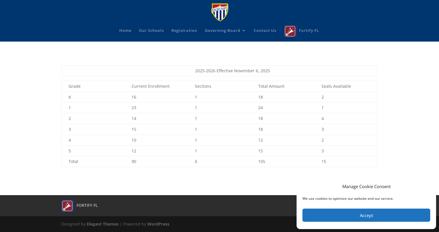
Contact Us (265, 30)
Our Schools (151, 30)
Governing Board (222, 30)
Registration (184, 30)
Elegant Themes (103, 224)
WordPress (158, 224)
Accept (366, 215)
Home (125, 30)
